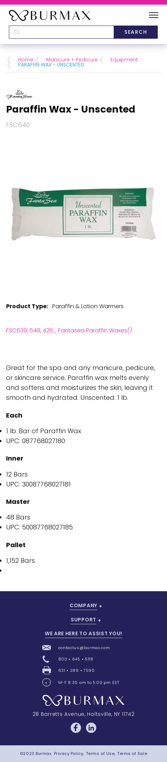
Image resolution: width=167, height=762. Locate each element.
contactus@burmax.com (84, 648)
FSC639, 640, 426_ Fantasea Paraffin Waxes (69, 330)
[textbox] (61, 32)
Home (25, 59)
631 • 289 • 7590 (76, 670)
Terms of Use (100, 753)
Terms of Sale (132, 753)
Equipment (124, 59)
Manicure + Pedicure (72, 59)
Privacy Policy (69, 753)
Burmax (43, 753)
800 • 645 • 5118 (75, 659)
